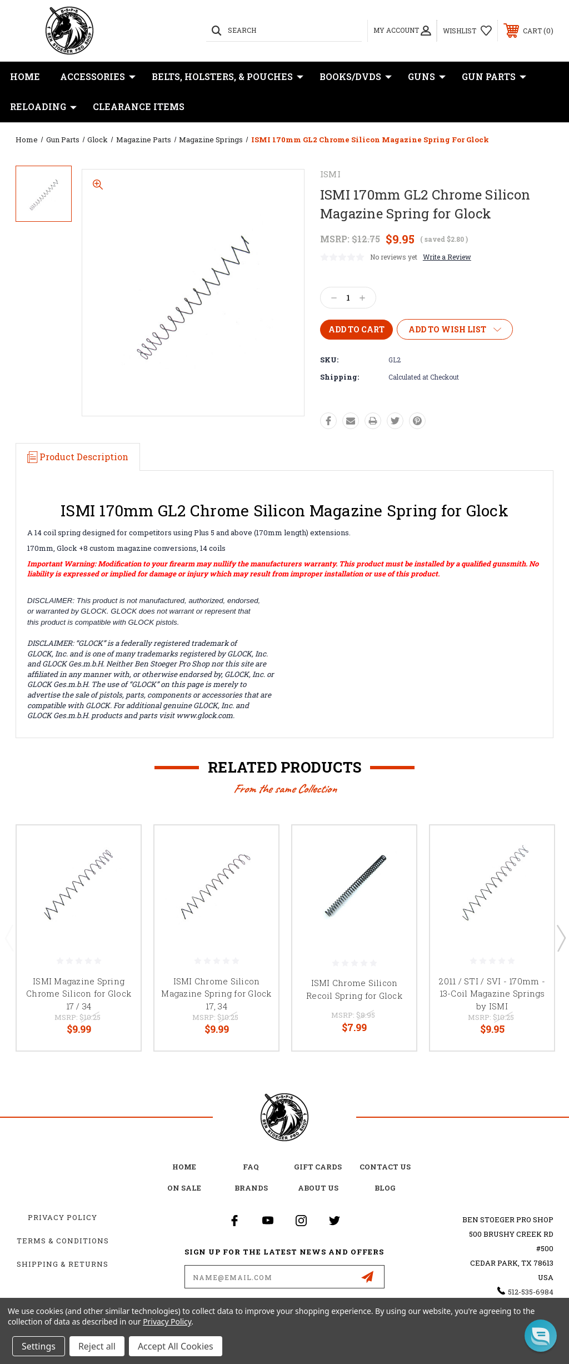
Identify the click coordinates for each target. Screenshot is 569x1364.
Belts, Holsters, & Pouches (227, 77)
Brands (251, 1188)
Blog (385, 1188)
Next (560, 938)
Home (25, 76)
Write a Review (447, 256)
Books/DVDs (356, 77)
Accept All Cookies (175, 1346)
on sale (184, 1188)
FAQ (251, 1167)
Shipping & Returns (62, 1264)
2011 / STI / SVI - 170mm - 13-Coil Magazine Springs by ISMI (492, 993)
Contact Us (385, 1167)
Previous (8, 938)
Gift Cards (318, 1167)
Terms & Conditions (63, 1241)
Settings (39, 1346)
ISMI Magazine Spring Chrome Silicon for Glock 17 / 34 (78, 993)
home (184, 1167)
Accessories (98, 77)
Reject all (97, 1346)
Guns (427, 77)
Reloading (43, 107)
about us (318, 1188)
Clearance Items (138, 106)
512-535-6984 (530, 1292)
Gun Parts (494, 77)
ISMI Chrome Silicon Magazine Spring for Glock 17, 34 (216, 993)
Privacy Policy (62, 1217)
